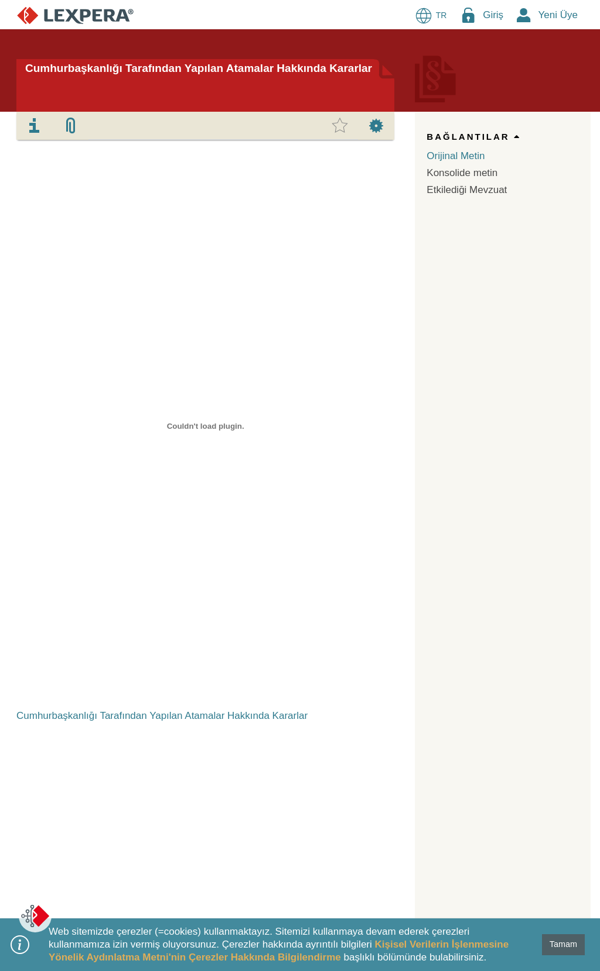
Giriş (493, 14)
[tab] (34, 126)
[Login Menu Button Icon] (468, 14)
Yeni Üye (558, 14)
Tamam (563, 944)
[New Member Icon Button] (524, 14)
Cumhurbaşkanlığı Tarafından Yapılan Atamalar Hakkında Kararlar (198, 68)
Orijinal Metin (456, 155)
